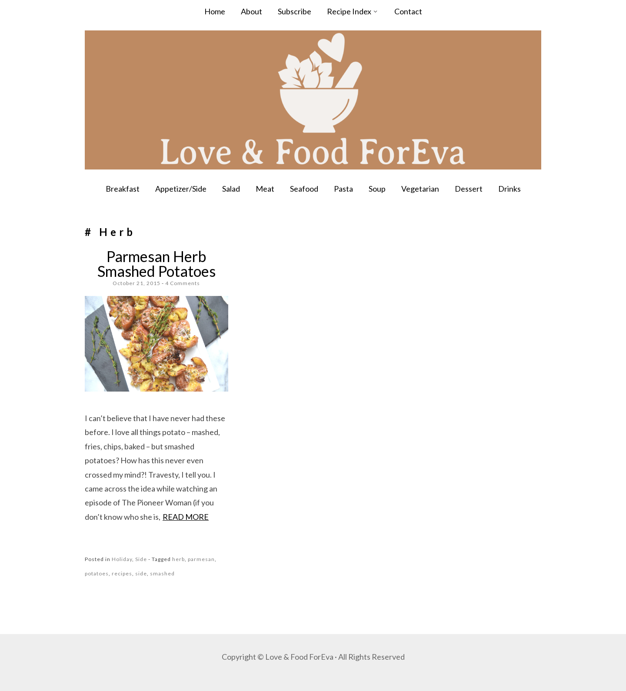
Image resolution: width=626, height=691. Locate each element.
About (251, 11)
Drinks (509, 188)
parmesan (201, 559)
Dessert (469, 188)
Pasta (343, 188)
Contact (408, 11)
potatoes (97, 573)
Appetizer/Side (180, 188)
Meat (265, 188)
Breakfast (123, 188)
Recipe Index (349, 11)
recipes (122, 573)
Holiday (122, 559)
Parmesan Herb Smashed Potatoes (156, 263)
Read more (186, 517)
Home (214, 11)
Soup (377, 188)
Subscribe (294, 11)
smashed (162, 573)
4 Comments (182, 283)
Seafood (304, 188)
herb (178, 559)
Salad (231, 188)
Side (141, 559)
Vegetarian (420, 188)
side (141, 573)
